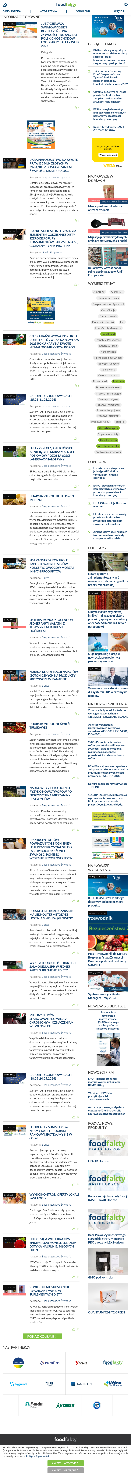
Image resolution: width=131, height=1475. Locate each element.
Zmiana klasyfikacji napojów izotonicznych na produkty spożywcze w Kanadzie (53, 675)
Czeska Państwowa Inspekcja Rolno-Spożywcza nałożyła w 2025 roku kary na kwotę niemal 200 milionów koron (54, 341)
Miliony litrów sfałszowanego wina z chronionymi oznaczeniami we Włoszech (51, 1020)
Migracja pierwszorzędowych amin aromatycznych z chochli (107, 238)
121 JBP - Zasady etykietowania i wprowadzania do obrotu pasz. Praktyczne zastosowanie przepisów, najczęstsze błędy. (107, 799)
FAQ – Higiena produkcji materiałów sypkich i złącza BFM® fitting (104, 1082)
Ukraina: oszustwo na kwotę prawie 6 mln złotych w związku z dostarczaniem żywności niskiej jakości (53, 165)
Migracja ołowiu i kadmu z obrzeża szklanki (105, 208)
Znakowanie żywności (108, 451)
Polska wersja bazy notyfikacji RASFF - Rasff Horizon (108, 1198)
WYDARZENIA (48, 11)
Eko (122, 322)
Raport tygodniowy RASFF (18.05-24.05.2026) (50, 1076)
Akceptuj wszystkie (64, 1463)
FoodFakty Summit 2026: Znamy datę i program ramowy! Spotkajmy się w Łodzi (50, 1132)
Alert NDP (117, 291)
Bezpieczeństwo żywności (108, 304)
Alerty (45, 577)
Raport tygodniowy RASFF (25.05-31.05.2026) (50, 397)
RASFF (120, 421)
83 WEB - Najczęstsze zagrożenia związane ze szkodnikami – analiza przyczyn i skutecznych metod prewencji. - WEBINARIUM (108, 771)
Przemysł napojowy (108, 410)
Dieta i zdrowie (108, 316)
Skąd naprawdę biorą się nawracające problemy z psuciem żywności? (104, 657)
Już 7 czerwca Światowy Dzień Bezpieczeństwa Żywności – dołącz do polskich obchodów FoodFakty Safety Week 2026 (60, 35)
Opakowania (108, 369)
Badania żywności (108, 298)
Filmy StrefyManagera (108, 328)
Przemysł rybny (100, 421)
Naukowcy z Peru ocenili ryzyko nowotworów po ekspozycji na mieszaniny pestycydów (50, 793)
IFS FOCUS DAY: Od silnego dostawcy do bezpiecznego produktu (106, 901)
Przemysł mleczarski (108, 404)
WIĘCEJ (119, 11)
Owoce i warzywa (108, 375)
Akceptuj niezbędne (64, 1470)
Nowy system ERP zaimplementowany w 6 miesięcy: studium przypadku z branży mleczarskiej (108, 579)
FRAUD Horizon (98, 1161)
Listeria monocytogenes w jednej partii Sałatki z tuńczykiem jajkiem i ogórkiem (51, 625)
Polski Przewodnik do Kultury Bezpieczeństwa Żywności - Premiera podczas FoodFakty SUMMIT (107, 959)
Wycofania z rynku (108, 446)
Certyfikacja (108, 310)
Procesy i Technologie (108, 393)
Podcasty (118, 381)
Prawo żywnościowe (108, 387)
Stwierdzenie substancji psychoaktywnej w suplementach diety (49, 1290)
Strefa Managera (108, 428)
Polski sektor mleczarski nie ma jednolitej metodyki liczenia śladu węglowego (52, 914)
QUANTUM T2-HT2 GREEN (106, 1312)
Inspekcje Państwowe (108, 339)
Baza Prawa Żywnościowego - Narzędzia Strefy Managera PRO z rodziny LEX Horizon (107, 1238)
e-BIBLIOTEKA (12, 11)
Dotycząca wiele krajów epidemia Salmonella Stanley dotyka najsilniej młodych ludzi (53, 1244)
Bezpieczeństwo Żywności (56, 177)
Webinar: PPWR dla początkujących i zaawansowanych (100, 1096)
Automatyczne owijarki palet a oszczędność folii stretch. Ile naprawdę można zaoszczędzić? (106, 1110)
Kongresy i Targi (108, 345)
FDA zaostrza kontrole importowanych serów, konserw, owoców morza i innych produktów (51, 565)
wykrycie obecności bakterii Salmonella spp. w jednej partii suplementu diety (52, 966)
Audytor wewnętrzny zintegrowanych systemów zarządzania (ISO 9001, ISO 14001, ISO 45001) (108, 729)
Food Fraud (108, 334)
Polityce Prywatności (37, 1456)
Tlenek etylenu (108, 440)
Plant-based (100, 381)
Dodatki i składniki (103, 322)
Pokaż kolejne (40, 1336)
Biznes (45, 685)
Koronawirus (108, 351)
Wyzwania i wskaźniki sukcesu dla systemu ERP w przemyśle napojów (108, 691)
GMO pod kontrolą (100, 1277)
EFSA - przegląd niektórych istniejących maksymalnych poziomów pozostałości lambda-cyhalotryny (52, 453)
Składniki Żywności (52, 252)
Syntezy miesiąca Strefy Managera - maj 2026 (104, 996)
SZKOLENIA (83, 11)
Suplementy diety (108, 434)
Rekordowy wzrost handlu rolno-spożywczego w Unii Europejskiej (105, 271)
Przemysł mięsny (108, 399)
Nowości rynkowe (108, 363)
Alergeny (99, 291)
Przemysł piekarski (108, 415)
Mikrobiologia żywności (108, 357)
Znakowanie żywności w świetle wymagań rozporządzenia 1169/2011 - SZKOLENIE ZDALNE (108, 713)
